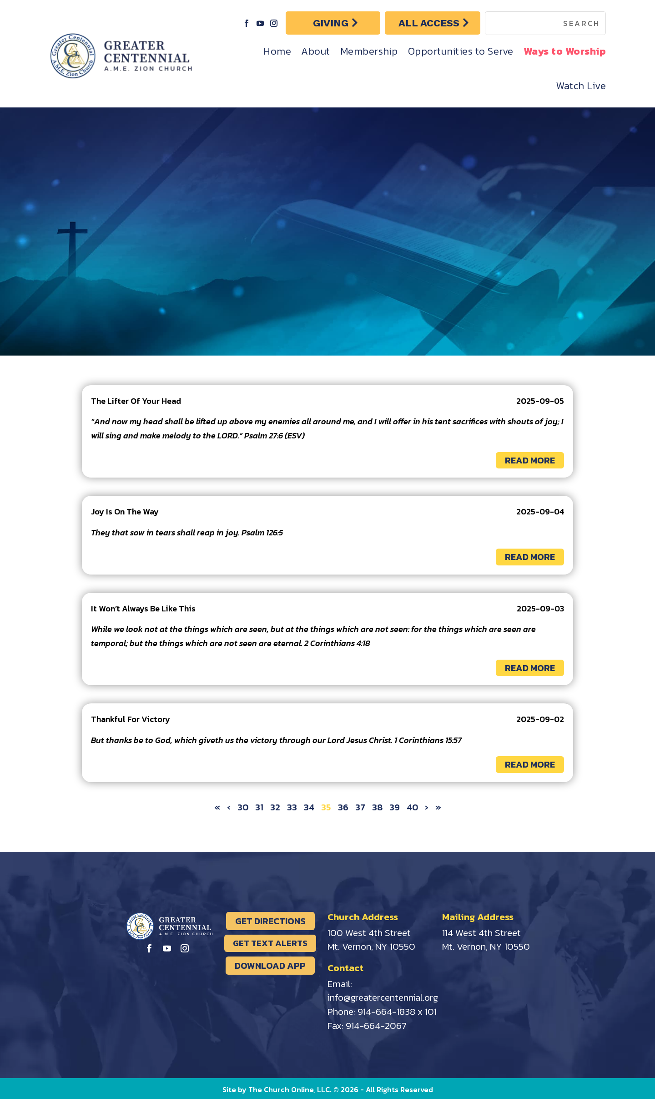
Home (277, 51)
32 (275, 807)
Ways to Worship (565, 51)
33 (292, 807)
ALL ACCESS (428, 23)
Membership (369, 51)
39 (394, 807)
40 (412, 807)
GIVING (330, 23)
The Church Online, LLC (289, 1089)
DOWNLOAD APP (270, 965)
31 (259, 807)
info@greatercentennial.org (383, 997)
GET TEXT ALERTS (270, 943)
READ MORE (530, 460)
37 (360, 807)
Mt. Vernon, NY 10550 (371, 946)
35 (326, 807)
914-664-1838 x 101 (397, 1011)
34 (309, 807)
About (315, 51)
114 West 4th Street (481, 933)
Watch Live (581, 85)
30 (242, 807)
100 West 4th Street (369, 933)
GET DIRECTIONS (270, 921)
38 (377, 807)
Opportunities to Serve (461, 51)
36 (343, 807)
